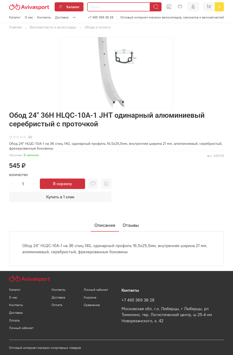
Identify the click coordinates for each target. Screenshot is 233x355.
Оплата (14, 320)
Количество (18, 175)
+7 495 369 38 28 (100, 17)
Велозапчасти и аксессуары (53, 27)
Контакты (44, 17)
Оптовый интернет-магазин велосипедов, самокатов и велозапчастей (172, 17)
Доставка (61, 17)
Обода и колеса (97, 27)
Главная (15, 27)
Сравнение (92, 305)
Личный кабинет (21, 328)
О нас (29, 17)
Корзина (90, 297)
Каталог (69, 7)
